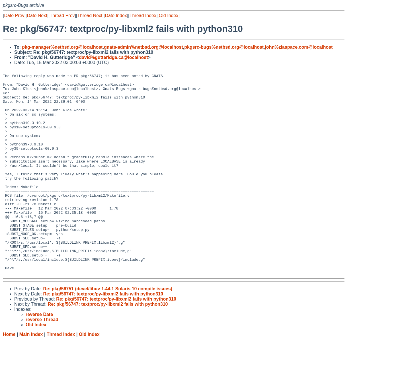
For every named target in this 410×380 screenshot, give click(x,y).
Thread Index (143, 15)
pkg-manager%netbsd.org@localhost (62, 47)
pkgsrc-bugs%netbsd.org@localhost (224, 47)
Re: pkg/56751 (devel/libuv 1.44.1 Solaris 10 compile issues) (107, 328)
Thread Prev (62, 15)
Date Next (37, 15)
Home (9, 374)
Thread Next (89, 15)
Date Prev (14, 15)
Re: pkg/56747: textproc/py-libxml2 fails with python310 (103, 334)
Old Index (168, 15)
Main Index (31, 374)
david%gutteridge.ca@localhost (113, 57)
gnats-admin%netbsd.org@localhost (143, 47)
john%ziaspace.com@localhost (299, 47)
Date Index (116, 15)
